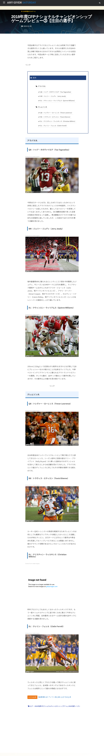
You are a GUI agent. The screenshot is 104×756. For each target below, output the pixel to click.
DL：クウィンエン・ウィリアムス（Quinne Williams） (58, 101)
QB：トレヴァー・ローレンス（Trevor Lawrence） (56, 113)
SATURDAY (21, 2)
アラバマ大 (42, 86)
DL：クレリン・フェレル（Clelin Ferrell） (54, 126)
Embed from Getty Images (32, 156)
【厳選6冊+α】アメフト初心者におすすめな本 (54, 697)
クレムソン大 (42, 107)
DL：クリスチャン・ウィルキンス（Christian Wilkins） (58, 121)
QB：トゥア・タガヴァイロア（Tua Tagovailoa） (56, 92)
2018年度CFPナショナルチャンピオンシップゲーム (51, 706)
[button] (99, 3)
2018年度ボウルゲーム (17, 10)
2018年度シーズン (74, 706)
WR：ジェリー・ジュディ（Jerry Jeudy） (53, 96)
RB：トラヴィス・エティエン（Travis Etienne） (55, 117)
